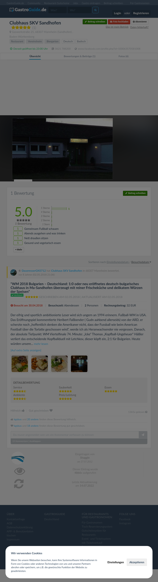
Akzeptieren (136, 562)
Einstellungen (115, 562)
